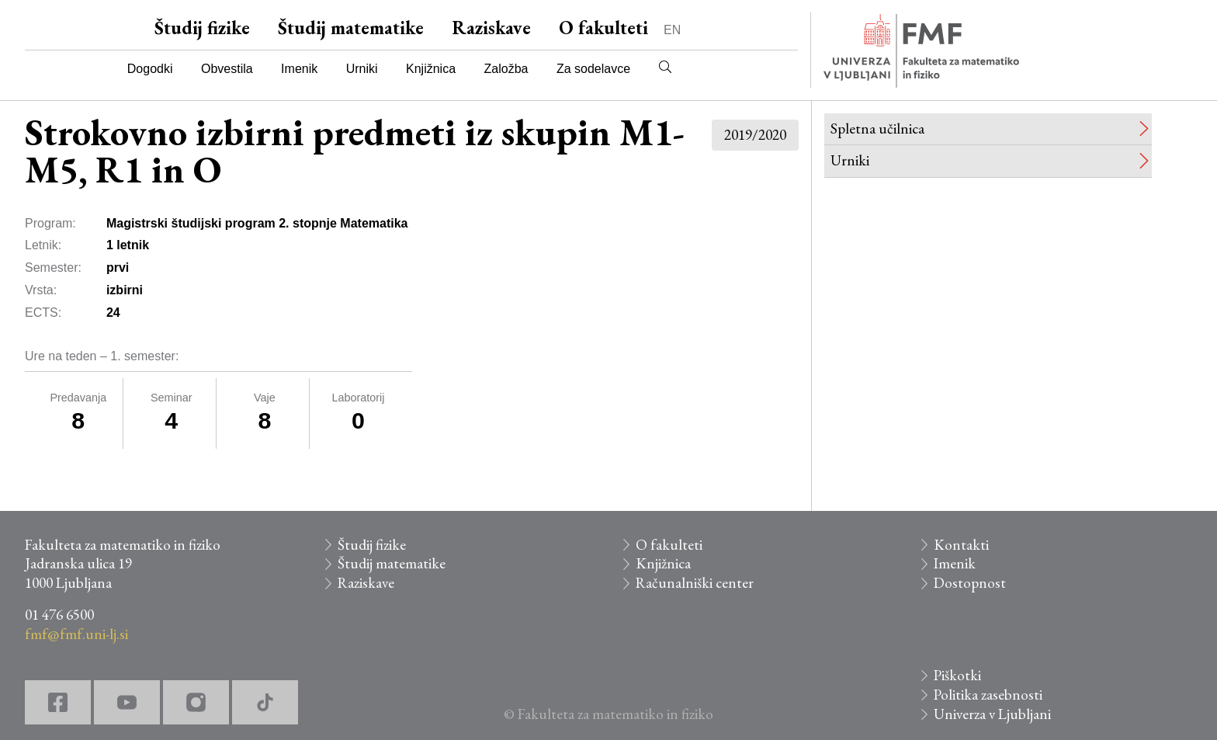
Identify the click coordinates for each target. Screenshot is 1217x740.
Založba (506, 68)
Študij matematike (351, 28)
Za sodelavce (593, 68)
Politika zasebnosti (988, 694)
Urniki (362, 68)
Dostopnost (970, 582)
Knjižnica (431, 68)
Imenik (299, 68)
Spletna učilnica (877, 128)
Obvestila (227, 68)
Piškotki (957, 675)
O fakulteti (603, 28)
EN (672, 29)
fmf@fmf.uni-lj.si (76, 634)
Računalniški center (695, 582)
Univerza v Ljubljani (992, 714)
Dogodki (150, 68)
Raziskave (491, 28)
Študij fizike (202, 28)
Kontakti (961, 544)
